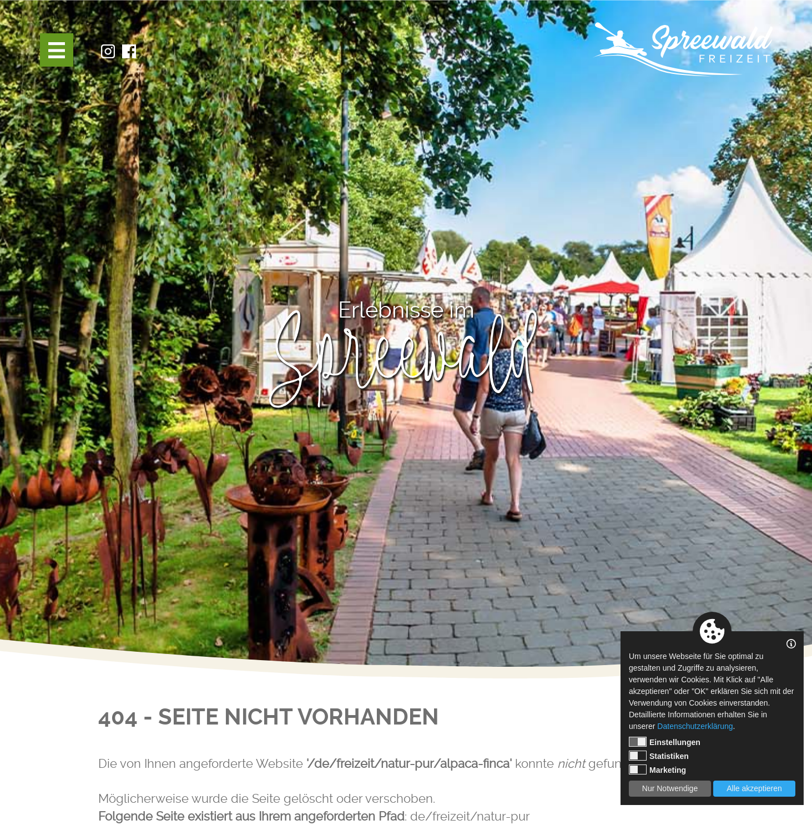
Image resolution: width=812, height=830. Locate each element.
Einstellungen (664, 742)
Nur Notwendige (670, 788)
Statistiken (659, 756)
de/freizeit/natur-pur (470, 816)
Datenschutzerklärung (695, 726)
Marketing (657, 769)
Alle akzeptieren (754, 788)
